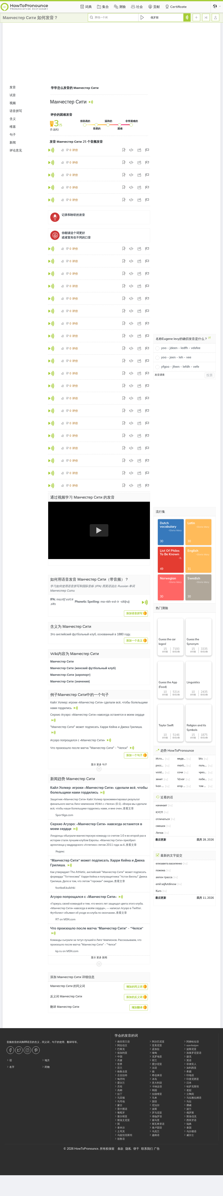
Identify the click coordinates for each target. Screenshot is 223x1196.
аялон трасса (164, 877)
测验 (119, 7)
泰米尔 (120, 1127)
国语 (153, 1101)
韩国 (153, 1090)
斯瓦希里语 (156, 1123)
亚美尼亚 (155, 1045)
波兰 (187, 1108)
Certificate (175, 7)
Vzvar (181, 779)
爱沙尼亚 (155, 1064)
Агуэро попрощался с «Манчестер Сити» (84, 897)
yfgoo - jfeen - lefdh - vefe (180, 367)
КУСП (159, 812)
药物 (46, 1066)
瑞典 (187, 1123)
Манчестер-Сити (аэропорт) (70, 675)
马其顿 (120, 1097)
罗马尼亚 (155, 1112)
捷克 (187, 1056)
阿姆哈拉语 (191, 1041)
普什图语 (121, 1108)
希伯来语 (155, 1075)
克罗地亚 (155, 1056)
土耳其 (120, 1131)
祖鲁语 (120, 1138)
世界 (118, 1064)
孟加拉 (154, 1049)
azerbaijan (191, 1045)
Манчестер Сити (62, 661)
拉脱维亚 (155, 1093)
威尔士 (189, 1135)
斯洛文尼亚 (122, 1120)
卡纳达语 (155, 1086)
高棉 (118, 1090)
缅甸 (153, 1052)
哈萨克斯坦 (191, 1086)
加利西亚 (190, 1067)
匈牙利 (120, 1078)
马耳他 (120, 1101)
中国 (118, 1056)
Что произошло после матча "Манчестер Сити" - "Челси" (96, 928)
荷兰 (153, 1060)
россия (160, 765)
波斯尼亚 (190, 1049)
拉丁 (118, 1093)
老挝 (187, 1090)
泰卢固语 (155, 1127)
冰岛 (153, 1078)
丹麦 (118, 1060)
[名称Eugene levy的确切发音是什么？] (209, 339)
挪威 (187, 1105)
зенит (159, 779)
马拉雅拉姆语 (192, 1097)
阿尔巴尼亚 (156, 1041)
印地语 (189, 1075)
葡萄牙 (120, 1112)
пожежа (160, 870)
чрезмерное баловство (203, 772)
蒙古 (118, 1105)
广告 (157, 1149)
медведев (181, 758)
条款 (120, 1149)
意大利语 (155, 1082)
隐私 (128, 1149)
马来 (153, 1097)
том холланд (203, 786)
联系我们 (147, 1149)
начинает (161, 805)
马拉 (187, 1101)
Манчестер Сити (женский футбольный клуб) (83, 668)
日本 (187, 1082)
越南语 (154, 1135)
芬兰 (118, 1067)
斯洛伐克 (190, 1116)
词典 (85, 7)
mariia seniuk (181, 765)
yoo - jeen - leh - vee (176, 357)
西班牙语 (190, 1120)
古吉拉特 (121, 1075)
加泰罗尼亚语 (192, 1052)
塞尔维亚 (121, 1116)
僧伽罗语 (155, 1116)
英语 (187, 1060)
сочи (180, 772)
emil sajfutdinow (166, 884)
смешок (160, 825)
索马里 (154, 1120)
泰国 (187, 1127)
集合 (102, 7)
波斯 (153, 1108)
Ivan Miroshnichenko (160, 786)
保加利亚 (121, 1052)
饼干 (136, 1149)
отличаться (163, 819)
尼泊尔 (154, 1105)
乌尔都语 (190, 1131)
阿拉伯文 (121, 1045)
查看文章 (128, 808)
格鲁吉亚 (121, 1071)
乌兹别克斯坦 (123, 1135)
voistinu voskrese (160, 772)
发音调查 (160, 374)
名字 (10, 1066)
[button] (136, 613)
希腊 (187, 1071)
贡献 (153, 7)
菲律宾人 (190, 1064)
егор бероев (181, 786)
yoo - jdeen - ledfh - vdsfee (180, 348)
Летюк (159, 832)
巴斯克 (120, 1049)
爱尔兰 (120, 1082)
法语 (153, 1067)
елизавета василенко (169, 863)
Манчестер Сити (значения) (70, 681)
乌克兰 (154, 1131)
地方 (46, 1060)
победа (203, 779)
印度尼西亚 (191, 1078)
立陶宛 (189, 1093)
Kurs (158, 890)
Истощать (160, 758)
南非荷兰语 (122, 1041)
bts (201, 758)
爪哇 (118, 1086)
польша (203, 765)
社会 (136, 7)
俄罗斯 (189, 1112)
